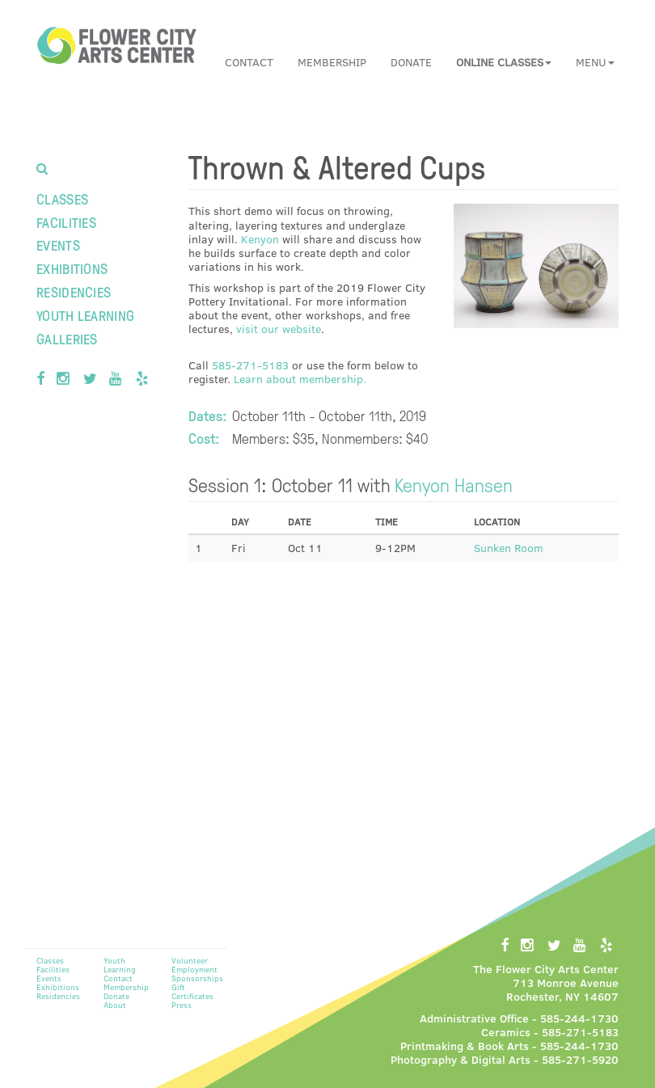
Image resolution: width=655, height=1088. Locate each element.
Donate (411, 62)
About (115, 1004)
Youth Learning (85, 315)
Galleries (67, 338)
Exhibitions (72, 268)
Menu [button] (595, 62)
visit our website (278, 328)
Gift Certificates (192, 991)
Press (181, 1004)
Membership (332, 62)
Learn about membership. (300, 378)
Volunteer (189, 960)
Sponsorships (197, 978)
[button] (504, 62)
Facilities (66, 222)
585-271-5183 (250, 365)
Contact (249, 62)
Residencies (73, 291)
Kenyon (260, 239)
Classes (62, 198)
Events (58, 244)
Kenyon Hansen (454, 484)
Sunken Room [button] (508, 547)
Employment (194, 969)
